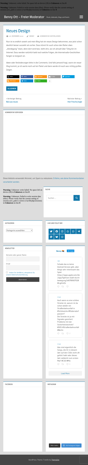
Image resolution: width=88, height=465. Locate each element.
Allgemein (12, 88)
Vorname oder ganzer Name (16, 255)
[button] (13, 76)
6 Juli (59, 297)
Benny (31, 36)
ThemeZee (55, 460)
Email (8, 264)
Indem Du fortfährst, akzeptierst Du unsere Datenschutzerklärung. (20, 273)
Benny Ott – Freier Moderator (24, 17)
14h (59, 261)
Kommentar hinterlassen (50, 36)
